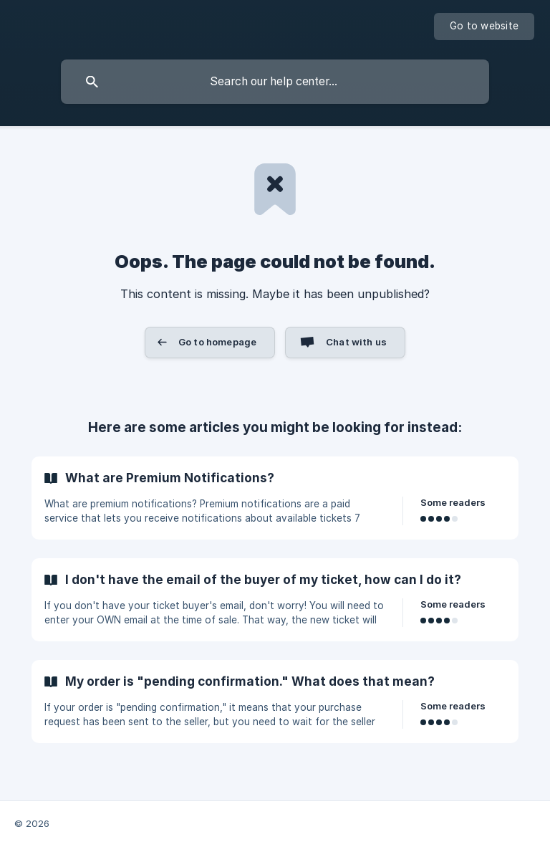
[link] (275, 498)
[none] (484, 26)
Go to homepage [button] (217, 342)
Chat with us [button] (356, 342)
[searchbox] (275, 81)
